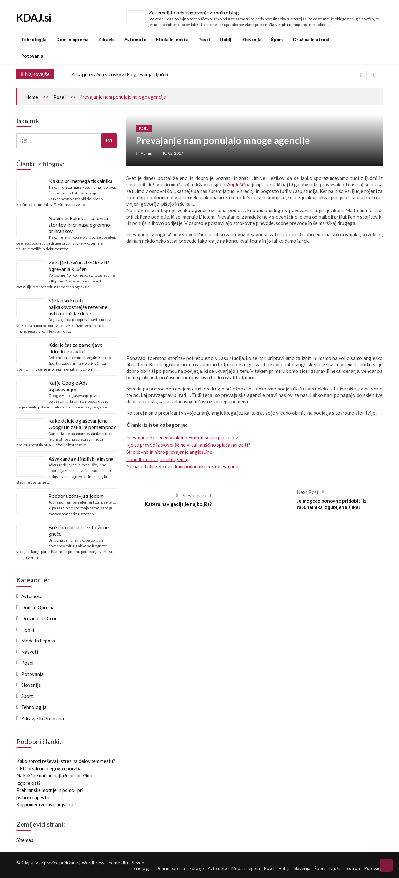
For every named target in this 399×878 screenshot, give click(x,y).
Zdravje (106, 39)
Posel (204, 39)
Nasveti (29, 652)
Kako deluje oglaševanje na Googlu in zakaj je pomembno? (82, 423)
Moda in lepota (172, 39)
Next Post (308, 492)
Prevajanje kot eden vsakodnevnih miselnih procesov (182, 437)
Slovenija (252, 39)
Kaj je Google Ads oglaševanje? (68, 386)
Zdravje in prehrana (42, 718)
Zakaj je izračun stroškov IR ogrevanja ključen (119, 74)
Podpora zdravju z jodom (76, 496)
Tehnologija (34, 39)
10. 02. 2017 (172, 153)
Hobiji (226, 39)
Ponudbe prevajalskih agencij (157, 459)
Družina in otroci (311, 39)
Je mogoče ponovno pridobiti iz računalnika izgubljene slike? (332, 504)
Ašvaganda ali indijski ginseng (81, 458)
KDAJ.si (34, 17)
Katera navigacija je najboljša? (178, 504)
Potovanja (32, 55)
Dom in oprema (72, 39)
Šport (277, 39)
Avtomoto (135, 39)
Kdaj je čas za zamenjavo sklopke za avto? (75, 348)
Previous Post (196, 495)
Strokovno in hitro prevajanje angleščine (169, 452)
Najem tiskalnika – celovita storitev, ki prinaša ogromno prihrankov (79, 224)
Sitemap (24, 840)
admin (146, 153)
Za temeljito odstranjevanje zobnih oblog (194, 12)
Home (31, 97)
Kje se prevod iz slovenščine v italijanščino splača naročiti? (188, 445)
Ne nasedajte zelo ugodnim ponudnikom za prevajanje (182, 466)
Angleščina (239, 184)
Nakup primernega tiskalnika (80, 181)
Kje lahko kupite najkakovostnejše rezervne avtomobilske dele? (78, 306)
